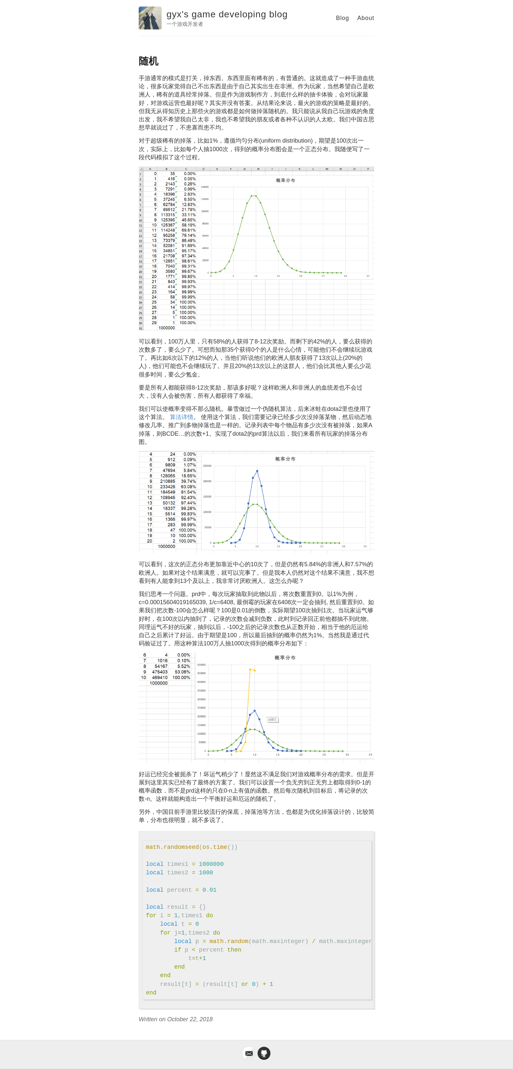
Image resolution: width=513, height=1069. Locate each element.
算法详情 (181, 417)
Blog (342, 18)
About (365, 18)
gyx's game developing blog (227, 14)
